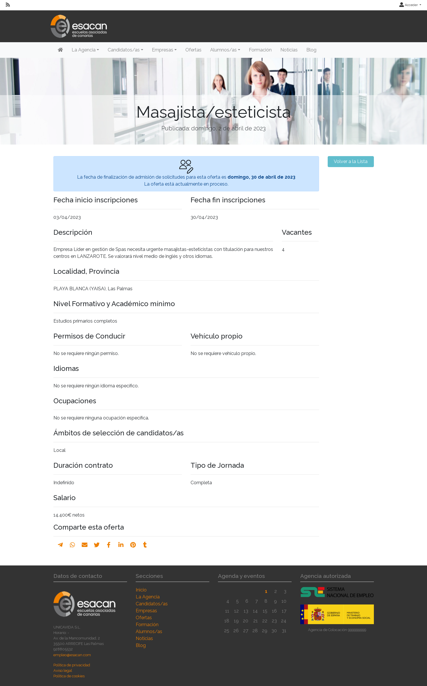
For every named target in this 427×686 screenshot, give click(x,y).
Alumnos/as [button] (223, 50)
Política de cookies (69, 676)
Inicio (141, 590)
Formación (260, 50)
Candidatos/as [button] (124, 50)
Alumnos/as (149, 631)
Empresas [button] (162, 50)
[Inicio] (60, 50)
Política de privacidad (71, 665)
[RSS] (8, 5)
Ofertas (193, 50)
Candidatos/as (152, 604)
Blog (311, 50)
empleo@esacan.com (72, 655)
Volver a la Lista (351, 161)
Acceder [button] (409, 5)
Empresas (146, 610)
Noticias (289, 50)
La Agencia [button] (84, 50)
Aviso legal (62, 670)
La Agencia (148, 597)
